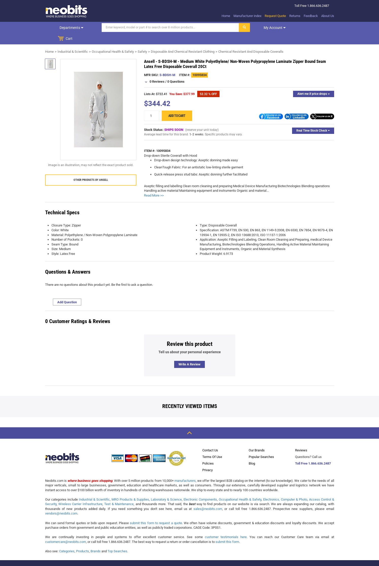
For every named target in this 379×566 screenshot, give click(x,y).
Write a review (189, 353)
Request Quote (275, 16)
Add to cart (176, 104)
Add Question (67, 291)
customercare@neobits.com (65, 531)
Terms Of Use (212, 446)
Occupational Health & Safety (113, 40)
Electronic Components (200, 488)
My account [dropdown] (264, 28)
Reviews (301, 439)
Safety (142, 40)
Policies (208, 452)
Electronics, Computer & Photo (285, 488)
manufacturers (185, 469)
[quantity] (151, 104)
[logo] (66, 11)
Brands (96, 540)
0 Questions (176, 70)
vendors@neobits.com (61, 502)
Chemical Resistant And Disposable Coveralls (250, 40)
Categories (67, 540)
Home (226, 16)
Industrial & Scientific (73, 40)
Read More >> (154, 184)
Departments (66, 28)
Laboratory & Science (166, 488)
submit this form (227, 531)
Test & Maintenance (119, 493)
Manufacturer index (247, 16)
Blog (252, 452)
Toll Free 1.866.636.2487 (313, 452)
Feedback (311, 16)
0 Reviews (157, 70)
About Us (327, 16)
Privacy (207, 459)
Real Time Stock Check (313, 119)
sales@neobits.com (207, 498)
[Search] (159, 27)
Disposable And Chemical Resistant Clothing (182, 40)
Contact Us (210, 439)
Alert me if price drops (313, 82)
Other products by (91, 168)
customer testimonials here (226, 526)
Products (82, 540)
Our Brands (257, 439)
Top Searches (117, 540)
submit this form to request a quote (156, 512)
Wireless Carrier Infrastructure (80, 493)
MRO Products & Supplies (130, 488)
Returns (294, 16)
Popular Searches (261, 446)
